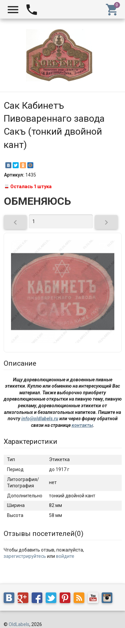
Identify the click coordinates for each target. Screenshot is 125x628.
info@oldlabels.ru (39, 418)
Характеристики (30, 441)
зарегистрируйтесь (25, 556)
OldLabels (19, 624)
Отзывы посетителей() (43, 534)
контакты (82, 425)
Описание (20, 363)
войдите (65, 556)
